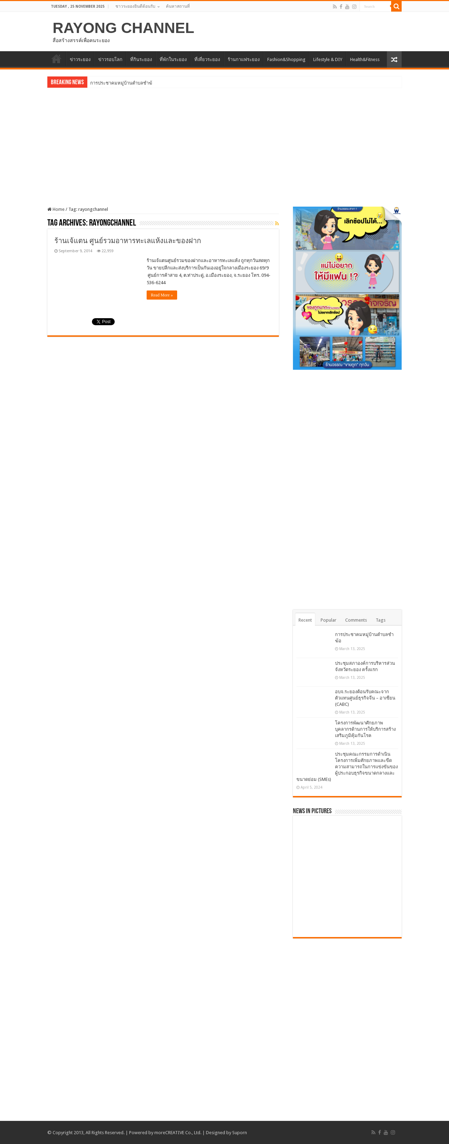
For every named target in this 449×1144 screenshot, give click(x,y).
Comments (356, 620)
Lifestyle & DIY (327, 59)
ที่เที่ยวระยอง (207, 59)
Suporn (239, 1132)
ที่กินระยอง (141, 59)
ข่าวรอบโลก (110, 59)
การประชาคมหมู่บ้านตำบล (116, 83)
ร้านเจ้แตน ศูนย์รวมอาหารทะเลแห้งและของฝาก (127, 240)
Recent (305, 620)
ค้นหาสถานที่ (178, 6)
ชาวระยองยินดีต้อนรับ (135, 6)
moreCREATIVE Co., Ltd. (177, 1132)
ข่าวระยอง (80, 59)
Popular (328, 620)
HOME (56, 58)
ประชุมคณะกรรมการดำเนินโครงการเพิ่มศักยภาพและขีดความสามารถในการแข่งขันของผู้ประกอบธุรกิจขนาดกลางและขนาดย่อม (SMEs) (347, 766)
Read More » (162, 295)
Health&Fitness (365, 59)
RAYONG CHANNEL (123, 27)
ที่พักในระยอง (173, 59)
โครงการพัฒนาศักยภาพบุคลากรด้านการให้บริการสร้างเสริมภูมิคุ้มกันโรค (365, 729)
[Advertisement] (224, 142)
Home (56, 209)
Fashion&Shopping (286, 59)
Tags (381, 620)
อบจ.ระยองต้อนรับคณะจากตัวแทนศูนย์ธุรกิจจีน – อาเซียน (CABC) (365, 698)
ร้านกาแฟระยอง (244, 59)
